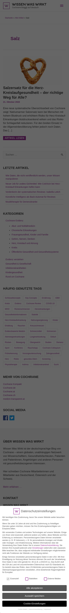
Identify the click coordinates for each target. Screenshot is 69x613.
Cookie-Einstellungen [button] (34, 601)
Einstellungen (37, 545)
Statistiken (31, 576)
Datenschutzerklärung (50, 543)
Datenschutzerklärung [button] (36, 606)
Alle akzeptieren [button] (34, 585)
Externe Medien (52, 576)
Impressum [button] (47, 606)
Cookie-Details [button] (22, 606)
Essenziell (12, 576)
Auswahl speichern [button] (34, 593)
